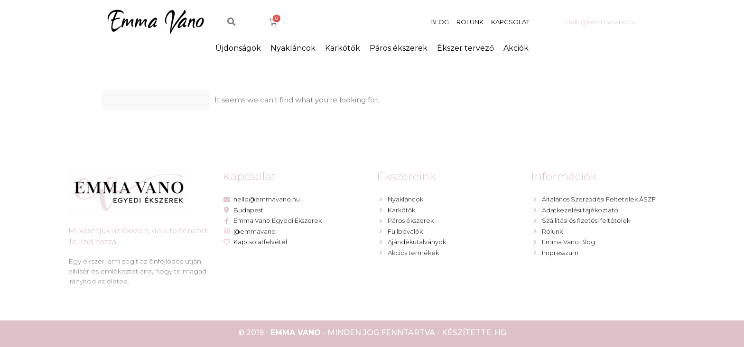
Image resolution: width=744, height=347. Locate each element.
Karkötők (342, 48)
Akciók (516, 48)
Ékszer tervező (465, 48)
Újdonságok (238, 48)
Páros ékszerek (399, 48)
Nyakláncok (293, 48)
